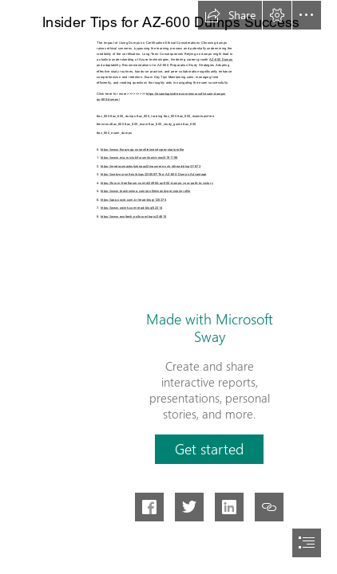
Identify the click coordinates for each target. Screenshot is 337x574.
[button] (230, 15)
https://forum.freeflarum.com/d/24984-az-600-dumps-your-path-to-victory (157, 182)
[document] (168, 287)
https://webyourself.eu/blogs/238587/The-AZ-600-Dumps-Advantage (154, 173)
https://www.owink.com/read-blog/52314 (132, 207)
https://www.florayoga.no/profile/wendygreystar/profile (142, 149)
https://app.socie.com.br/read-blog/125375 (133, 199)
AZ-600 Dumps (221, 59)
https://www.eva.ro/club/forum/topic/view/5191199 (139, 157)
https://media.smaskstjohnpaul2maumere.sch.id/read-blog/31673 (150, 165)
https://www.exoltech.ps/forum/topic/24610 (134, 216)
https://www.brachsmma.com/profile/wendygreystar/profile (146, 190)
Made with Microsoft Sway (209, 327)
